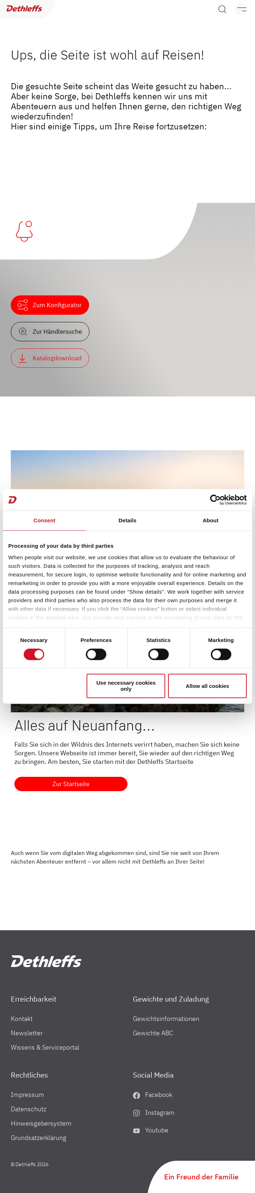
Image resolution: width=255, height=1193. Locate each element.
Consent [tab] (44, 520)
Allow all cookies (207, 686)
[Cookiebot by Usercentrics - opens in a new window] (215, 499)
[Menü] (238, 9)
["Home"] (46, 961)
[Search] (221, 9)
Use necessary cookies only (126, 686)
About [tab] (210, 520)
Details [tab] (127, 520)
